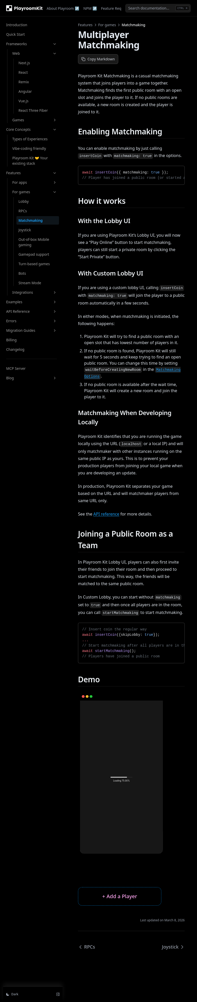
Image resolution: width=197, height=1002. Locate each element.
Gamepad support (33, 254)
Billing (11, 339)
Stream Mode (29, 282)
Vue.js (23, 100)
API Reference (31, 311)
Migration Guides (31, 330)
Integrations (34, 292)
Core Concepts (31, 129)
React (23, 72)
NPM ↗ (90, 8)
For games (34, 191)
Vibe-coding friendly (29, 148)
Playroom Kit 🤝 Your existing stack (30, 160)
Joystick (24, 229)
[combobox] (158, 8)
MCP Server (16, 368)
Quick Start (15, 34)
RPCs (22, 210)
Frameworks (31, 43)
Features (31, 172)
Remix (23, 81)
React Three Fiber (33, 110)
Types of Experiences (29, 138)
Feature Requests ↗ (118, 8)
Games (34, 119)
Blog (31, 377)
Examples (31, 301)
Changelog (15, 349)
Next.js (24, 62)
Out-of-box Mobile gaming (33, 242)
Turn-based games (34, 263)
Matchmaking (30, 220)
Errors (31, 320)
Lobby (23, 201)
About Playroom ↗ (63, 8)
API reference (106, 514)
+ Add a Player (119, 896)
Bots (22, 273)
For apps (34, 182)
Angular (25, 91)
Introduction (16, 24)
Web (34, 53)
